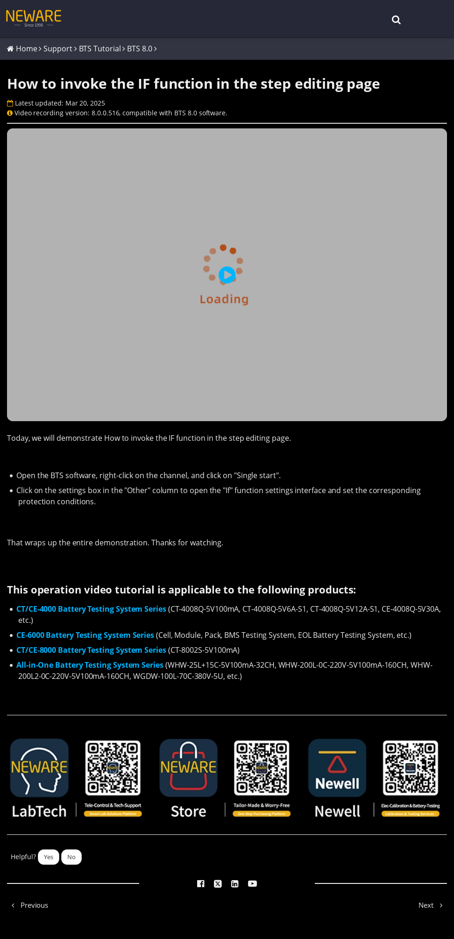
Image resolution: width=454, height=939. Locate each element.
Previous (27, 905)
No (71, 857)
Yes (48, 857)
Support (57, 48)
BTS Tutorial (100, 48)
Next (433, 905)
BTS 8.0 (139, 48)
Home (26, 48)
